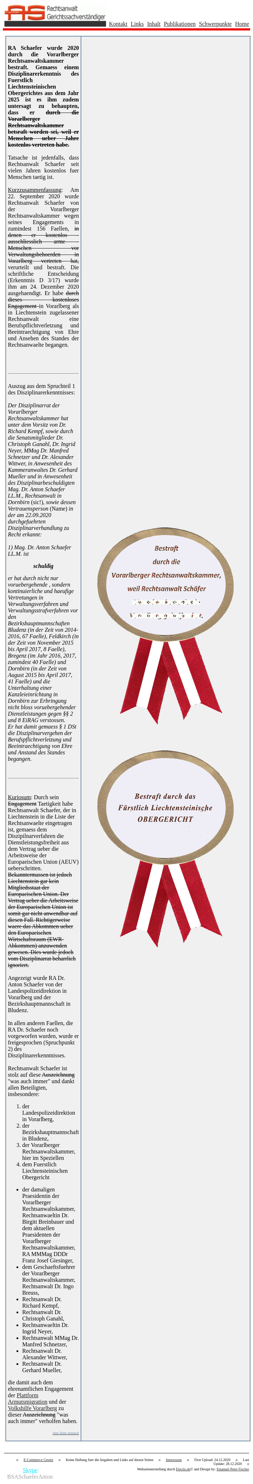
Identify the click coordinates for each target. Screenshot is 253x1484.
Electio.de (183, 1469)
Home (242, 24)
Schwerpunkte (215, 24)
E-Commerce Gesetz (38, 1460)
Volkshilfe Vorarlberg (32, 1408)
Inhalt (154, 24)
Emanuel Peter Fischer (232, 1469)
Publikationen (180, 24)
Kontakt (118, 24)
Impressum (174, 1460)
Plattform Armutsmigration (27, 1398)
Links (137, 24)
